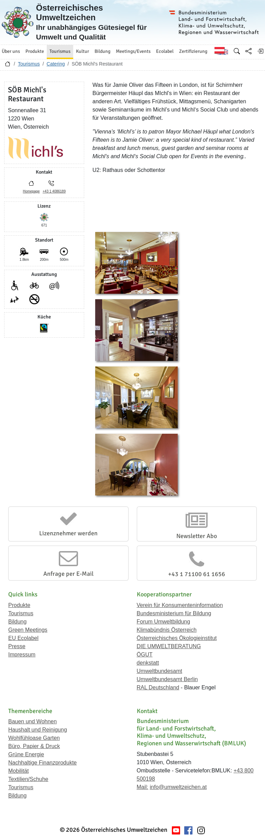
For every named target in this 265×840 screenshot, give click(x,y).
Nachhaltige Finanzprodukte (42, 763)
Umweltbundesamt (160, 671)
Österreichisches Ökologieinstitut (177, 638)
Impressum (21, 654)
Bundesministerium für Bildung (174, 613)
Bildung (17, 622)
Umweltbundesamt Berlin (167, 679)
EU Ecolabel (23, 638)
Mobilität (18, 771)
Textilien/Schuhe (28, 779)
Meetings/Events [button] (133, 51)
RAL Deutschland (158, 687)
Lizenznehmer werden (68, 533)
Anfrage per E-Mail (68, 574)
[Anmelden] (260, 51)
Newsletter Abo (196, 536)
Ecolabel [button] (165, 51)
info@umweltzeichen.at (178, 787)
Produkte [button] (34, 51)
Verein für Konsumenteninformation (180, 605)
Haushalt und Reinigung (37, 730)
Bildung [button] (102, 51)
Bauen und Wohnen (32, 721)
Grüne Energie (26, 754)
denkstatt (148, 663)
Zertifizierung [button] (193, 51)
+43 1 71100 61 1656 (196, 574)
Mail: (142, 787)
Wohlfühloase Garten (34, 738)
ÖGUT (145, 654)
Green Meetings (27, 630)
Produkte (19, 605)
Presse (16, 646)
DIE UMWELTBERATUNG (169, 646)
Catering (56, 64)
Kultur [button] (82, 51)
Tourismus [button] (59, 51)
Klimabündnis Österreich (167, 630)
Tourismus (29, 64)
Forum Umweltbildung (163, 622)
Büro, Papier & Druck (34, 746)
